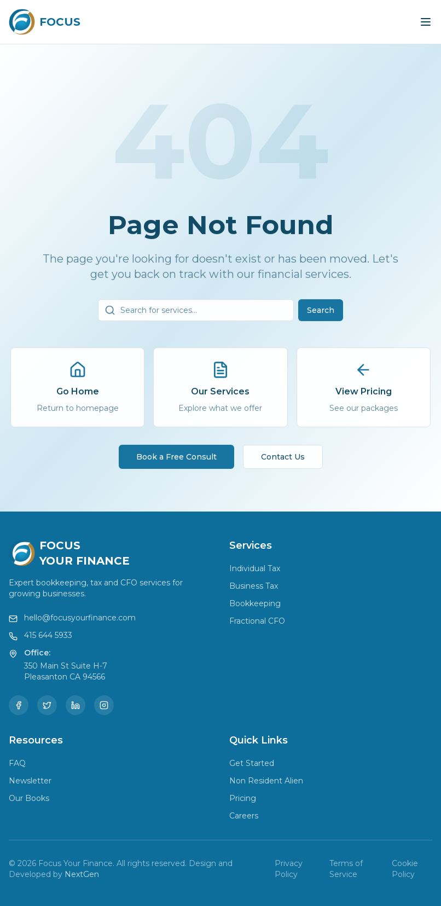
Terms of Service (346, 868)
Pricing (242, 798)
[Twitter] (47, 705)
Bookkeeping (255, 603)
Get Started (251, 763)
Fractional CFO (257, 621)
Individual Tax (254, 568)
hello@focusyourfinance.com (80, 618)
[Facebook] (18, 705)
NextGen (82, 874)
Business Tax (253, 586)
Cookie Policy (405, 868)
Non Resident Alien (266, 781)
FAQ (17, 763)
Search (320, 313)
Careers (243, 816)
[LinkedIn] (75, 705)
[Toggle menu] (425, 21)
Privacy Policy (289, 868)
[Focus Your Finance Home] (44, 22)
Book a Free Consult (176, 459)
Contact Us (283, 459)
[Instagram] (104, 705)
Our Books (29, 798)
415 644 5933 (48, 635)
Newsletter (30, 781)
